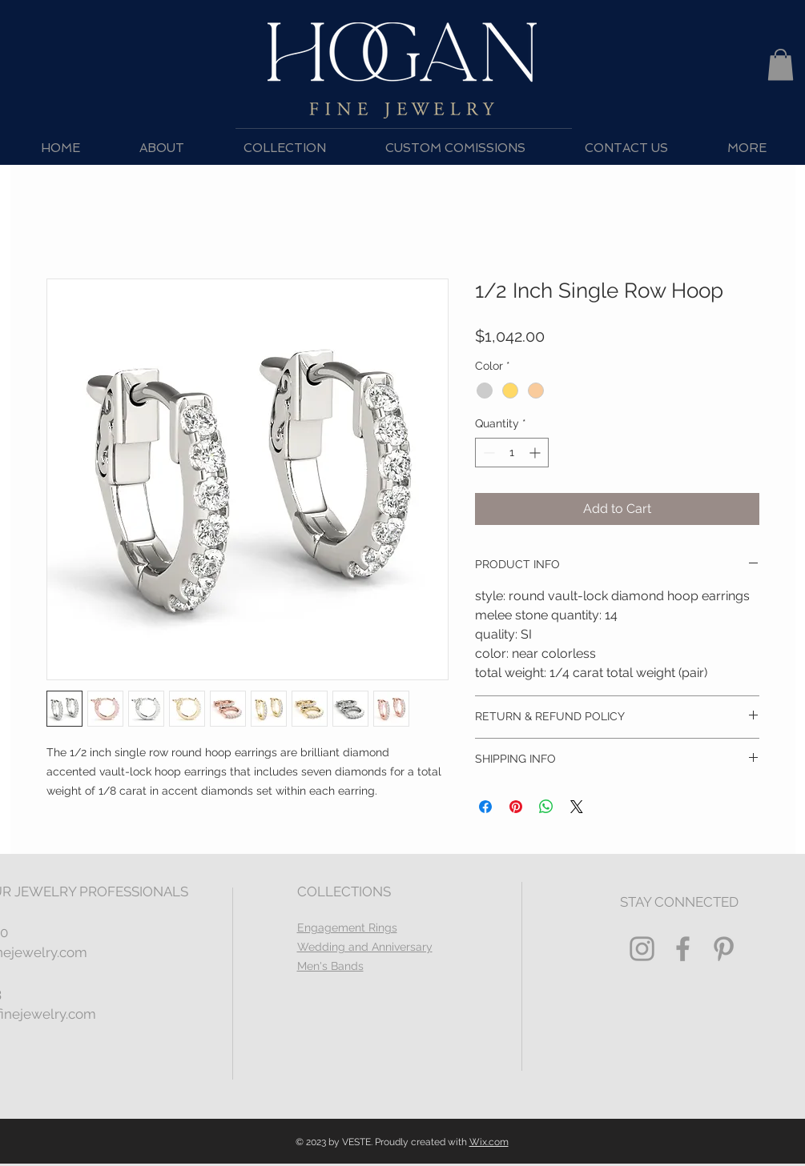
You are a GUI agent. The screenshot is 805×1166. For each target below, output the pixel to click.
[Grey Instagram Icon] (642, 948)
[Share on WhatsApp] (546, 806)
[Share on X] (576, 806)
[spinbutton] (511, 453)
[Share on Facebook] (485, 806)
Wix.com (489, 1142)
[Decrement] (487, 453)
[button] (780, 64)
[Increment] (536, 453)
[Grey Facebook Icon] (682, 948)
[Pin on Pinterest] (515, 806)
